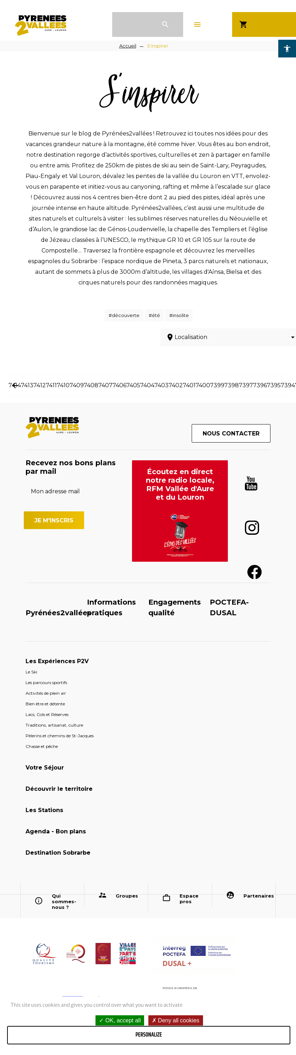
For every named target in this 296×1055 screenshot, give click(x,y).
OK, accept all (120, 1020)
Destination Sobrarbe (58, 852)
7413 (27, 385)
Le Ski (31, 671)
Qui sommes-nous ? (64, 901)
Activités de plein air (46, 693)
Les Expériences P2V (57, 661)
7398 (231, 385)
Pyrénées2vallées (58, 613)
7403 (161, 385)
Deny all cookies (175, 1020)
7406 (119, 385)
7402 (176, 385)
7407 (105, 385)
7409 (77, 385)
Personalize (149, 1035)
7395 (274, 385)
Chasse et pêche (42, 746)
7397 (246, 385)
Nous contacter (231, 433)
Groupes (127, 896)
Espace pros (189, 898)
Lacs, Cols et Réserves (47, 714)
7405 (133, 385)
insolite (180, 315)
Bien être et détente (45, 703)
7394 (288, 385)
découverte (125, 315)
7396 (260, 385)
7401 (189, 385)
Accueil (127, 46)
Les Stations (44, 810)
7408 (91, 385)
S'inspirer (157, 46)
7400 (203, 385)
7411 (51, 385)
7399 (217, 385)
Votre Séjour (45, 767)
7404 (147, 385)
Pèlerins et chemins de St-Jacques (60, 735)
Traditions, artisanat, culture (54, 725)
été (156, 315)
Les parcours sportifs (46, 682)
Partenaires (257, 896)
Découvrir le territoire (59, 788)
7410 (63, 385)
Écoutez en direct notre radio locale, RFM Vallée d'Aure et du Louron (180, 484)
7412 (39, 385)
